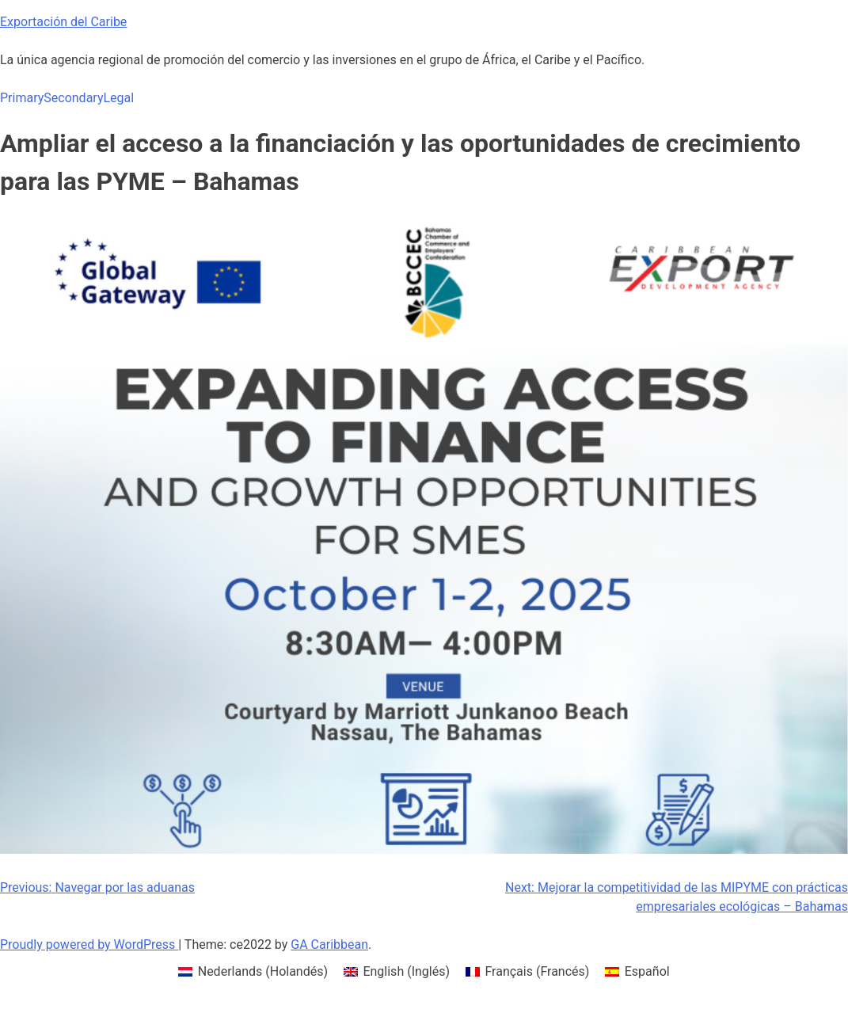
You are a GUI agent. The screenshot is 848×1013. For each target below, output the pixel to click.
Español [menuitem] (647, 971)
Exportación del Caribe (63, 21)
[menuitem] (253, 972)
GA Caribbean (329, 944)
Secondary (73, 97)
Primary (22, 97)
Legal (118, 97)
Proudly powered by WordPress (89, 944)
